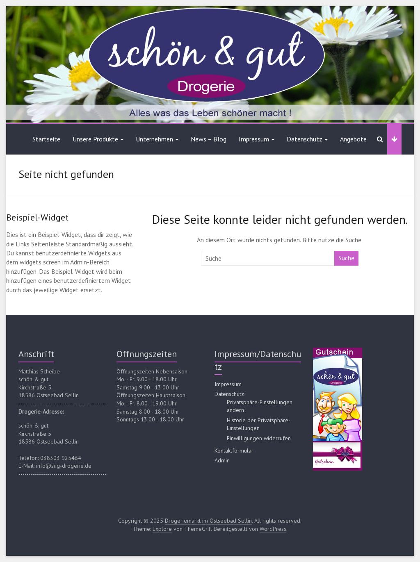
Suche (346, 258)
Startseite (46, 139)
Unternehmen (154, 139)
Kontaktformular (234, 450)
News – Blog (208, 139)
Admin (222, 460)
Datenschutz (304, 139)
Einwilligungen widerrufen (259, 438)
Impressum (254, 139)
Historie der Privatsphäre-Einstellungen (258, 424)
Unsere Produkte (95, 139)
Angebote (353, 139)
